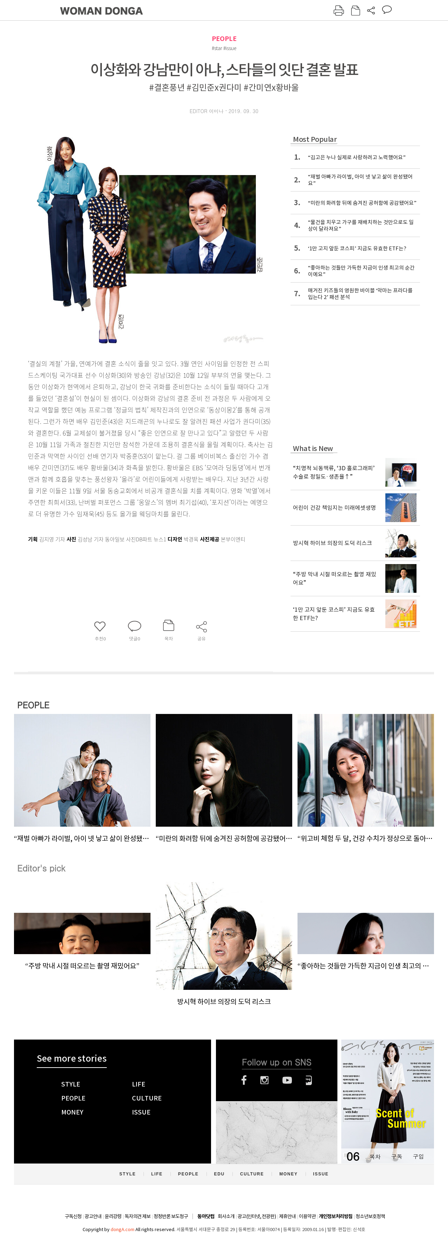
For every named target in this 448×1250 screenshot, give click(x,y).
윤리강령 (113, 1216)
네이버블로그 (309, 1080)
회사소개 (226, 1216)
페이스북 (243, 1080)
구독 (396, 1156)
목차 (374, 1156)
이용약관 (307, 1216)
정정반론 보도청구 (171, 1216)
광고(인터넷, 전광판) (257, 1216)
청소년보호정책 (370, 1216)
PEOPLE (224, 39)
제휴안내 (287, 1216)
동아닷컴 (205, 1217)
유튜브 (287, 1080)
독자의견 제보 (137, 1216)
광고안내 (93, 1216)
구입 (418, 1156)
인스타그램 (264, 1080)
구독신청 (73, 1216)
